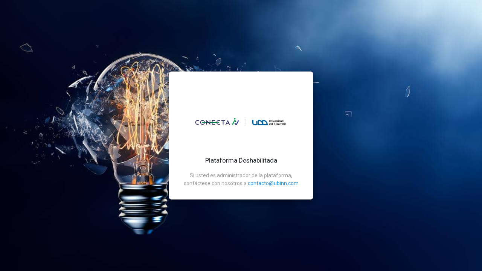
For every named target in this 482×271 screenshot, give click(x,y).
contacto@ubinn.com (273, 183)
